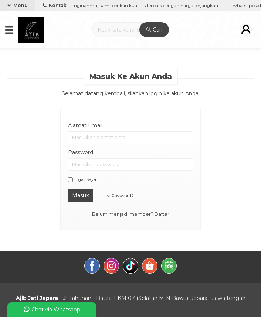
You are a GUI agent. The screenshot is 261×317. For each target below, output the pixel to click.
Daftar (162, 214)
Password (80, 152)
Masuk (80, 195)
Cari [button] (154, 29)
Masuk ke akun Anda (130, 76)
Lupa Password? (117, 195)
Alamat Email (85, 125)
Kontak (55, 5)
